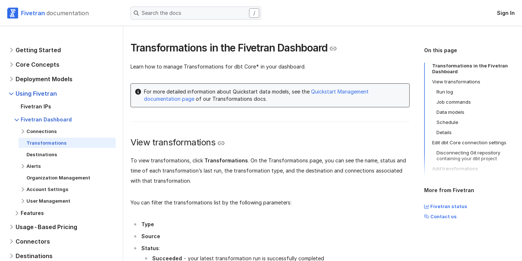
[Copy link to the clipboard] (333, 48)
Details (444, 132)
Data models (450, 112)
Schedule (447, 122)
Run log (444, 92)
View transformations (456, 81)
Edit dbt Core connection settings (469, 142)
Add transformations (455, 168)
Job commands (453, 102)
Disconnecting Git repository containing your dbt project (468, 155)
